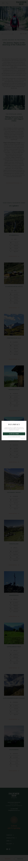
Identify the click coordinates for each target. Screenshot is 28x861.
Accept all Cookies (14, 433)
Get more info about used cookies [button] (14, 436)
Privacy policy (23, 438)
